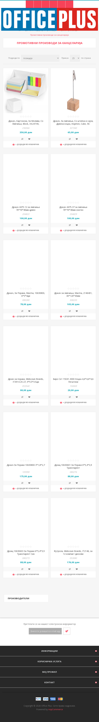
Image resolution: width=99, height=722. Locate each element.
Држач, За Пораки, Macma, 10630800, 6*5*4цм (26, 294)
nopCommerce (55, 709)
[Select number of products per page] (75, 58)
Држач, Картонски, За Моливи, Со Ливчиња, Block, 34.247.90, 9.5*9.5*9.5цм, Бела (25, 124)
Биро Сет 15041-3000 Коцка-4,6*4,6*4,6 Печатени (73, 380)
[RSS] (53, 640)
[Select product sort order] (40, 58)
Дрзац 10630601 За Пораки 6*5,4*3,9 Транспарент (73, 466)
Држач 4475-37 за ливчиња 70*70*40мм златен (73, 208)
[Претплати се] (45, 631)
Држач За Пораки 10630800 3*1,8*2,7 (26, 465)
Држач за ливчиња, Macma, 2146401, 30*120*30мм (73, 294)
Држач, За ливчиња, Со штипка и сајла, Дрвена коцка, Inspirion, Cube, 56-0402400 (73, 124)
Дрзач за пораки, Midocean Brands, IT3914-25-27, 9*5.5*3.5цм (26, 380)
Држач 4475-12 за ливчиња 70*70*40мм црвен (26, 208)
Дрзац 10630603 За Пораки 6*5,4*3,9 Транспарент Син (26, 552)
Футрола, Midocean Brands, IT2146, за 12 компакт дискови (73, 552)
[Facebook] (46, 640)
